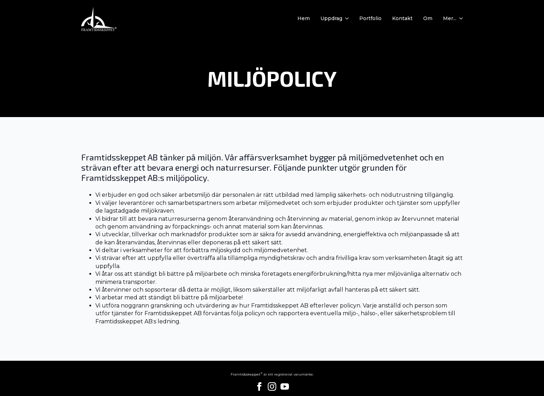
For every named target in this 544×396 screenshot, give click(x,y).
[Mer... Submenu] (459, 19)
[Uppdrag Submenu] (345, 19)
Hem (303, 19)
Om (427, 19)
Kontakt (402, 19)
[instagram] (272, 386)
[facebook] (259, 386)
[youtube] (284, 386)
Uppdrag (331, 19)
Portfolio (370, 19)
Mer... (449, 19)
